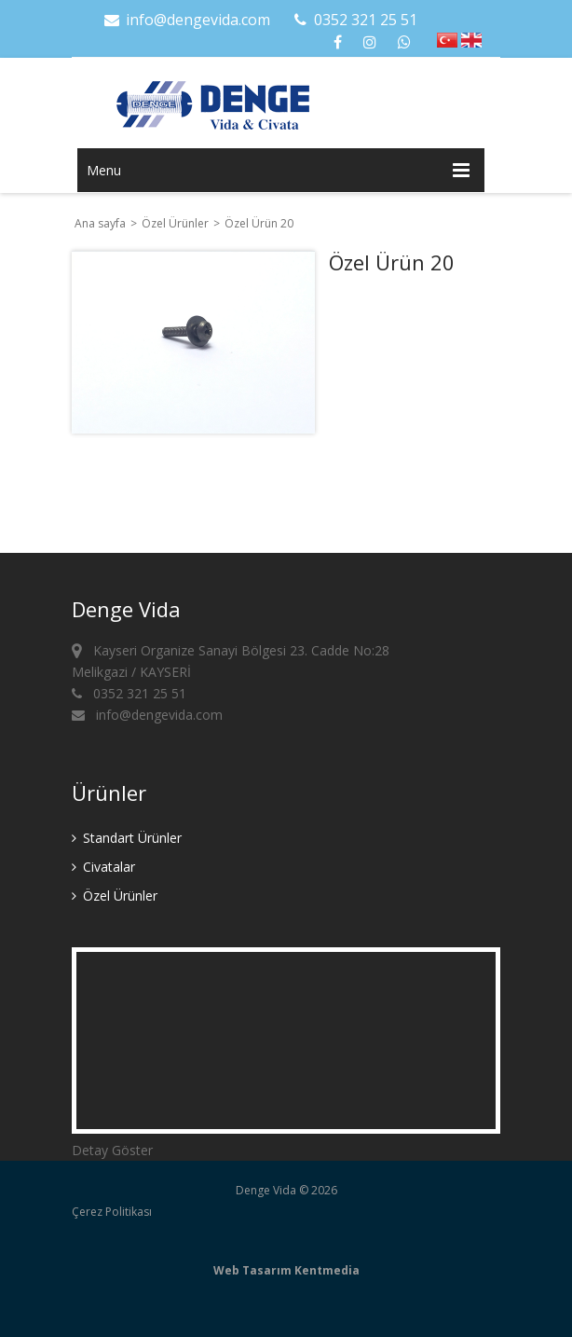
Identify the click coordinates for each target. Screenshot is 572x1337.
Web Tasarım (252, 1270)
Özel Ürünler (176, 223)
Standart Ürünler (127, 838)
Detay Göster (112, 1150)
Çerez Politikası (112, 1212)
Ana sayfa (100, 223)
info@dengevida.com (186, 19)
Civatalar (103, 866)
